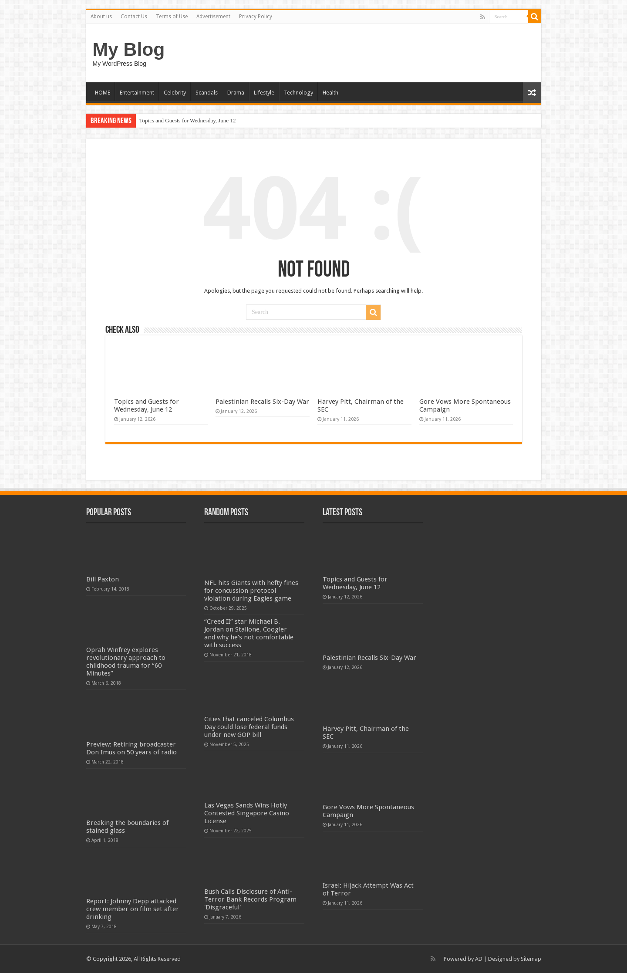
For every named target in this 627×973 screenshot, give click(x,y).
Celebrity (175, 92)
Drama (235, 92)
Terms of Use (172, 17)
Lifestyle (264, 92)
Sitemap (531, 959)
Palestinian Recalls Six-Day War (262, 401)
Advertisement (213, 17)
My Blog (129, 49)
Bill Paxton (102, 579)
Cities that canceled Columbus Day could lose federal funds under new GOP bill (249, 727)
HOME (102, 92)
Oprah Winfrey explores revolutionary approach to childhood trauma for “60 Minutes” (125, 661)
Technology (298, 92)
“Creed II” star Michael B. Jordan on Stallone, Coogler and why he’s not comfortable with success (248, 633)
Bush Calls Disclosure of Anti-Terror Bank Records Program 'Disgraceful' (250, 899)
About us (101, 17)
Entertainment (137, 92)
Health (330, 92)
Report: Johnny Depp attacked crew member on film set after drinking (132, 909)
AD (478, 959)
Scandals (207, 92)
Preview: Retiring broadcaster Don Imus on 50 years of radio (131, 748)
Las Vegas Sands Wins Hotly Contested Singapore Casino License (246, 813)
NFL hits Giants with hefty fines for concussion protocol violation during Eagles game (251, 590)
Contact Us (134, 17)
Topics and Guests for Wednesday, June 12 (187, 120)
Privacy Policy (255, 17)
